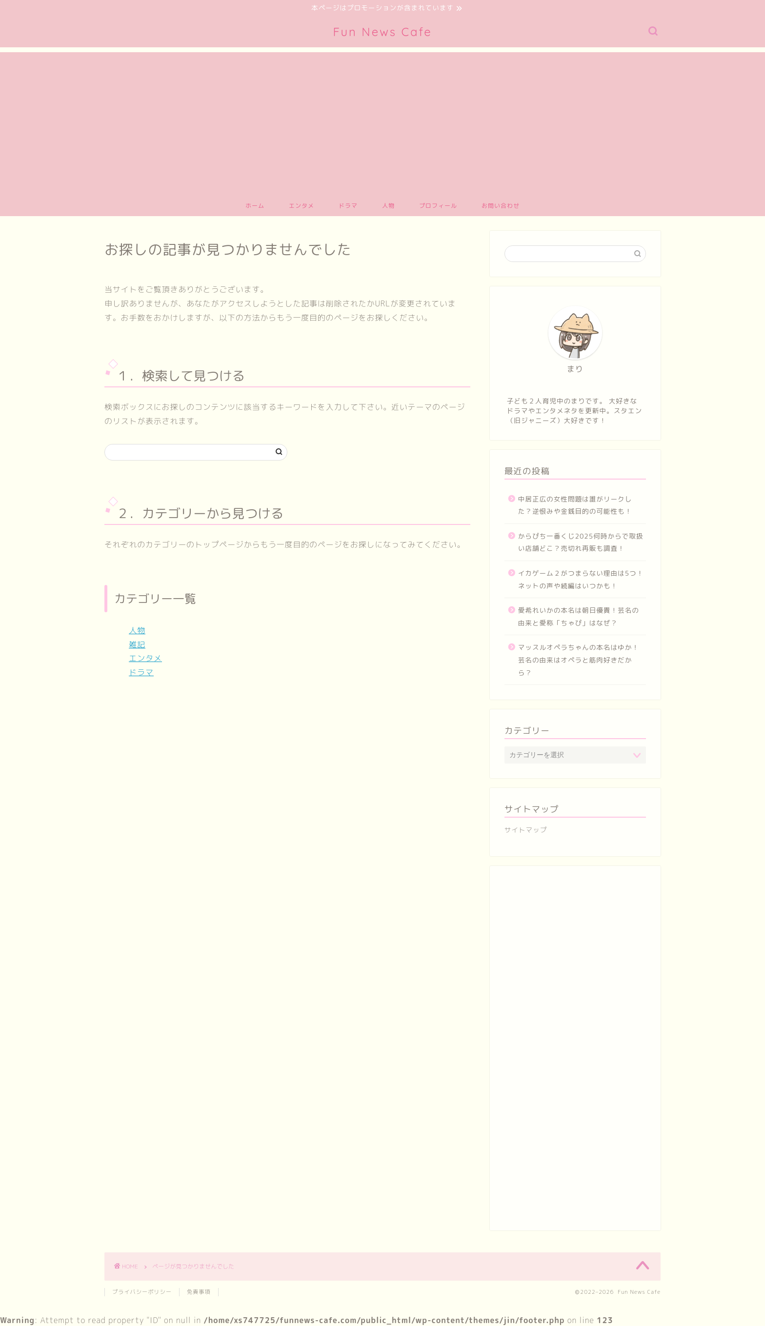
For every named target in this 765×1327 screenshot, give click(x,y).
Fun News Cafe (382, 32)
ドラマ (348, 206)
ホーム (254, 206)
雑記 (137, 645)
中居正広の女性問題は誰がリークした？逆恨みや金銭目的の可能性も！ (575, 506)
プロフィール (438, 206)
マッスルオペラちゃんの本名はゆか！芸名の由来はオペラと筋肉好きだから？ (578, 661)
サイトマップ (525, 831)
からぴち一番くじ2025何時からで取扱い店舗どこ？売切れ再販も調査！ (581, 543)
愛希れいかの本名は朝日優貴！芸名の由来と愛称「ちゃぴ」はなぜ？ (578, 618)
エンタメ (301, 206)
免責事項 (199, 1293)
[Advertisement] (382, 121)
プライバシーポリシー (142, 1293)
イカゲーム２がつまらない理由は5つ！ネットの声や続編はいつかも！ (581, 580)
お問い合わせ (501, 206)
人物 (388, 206)
